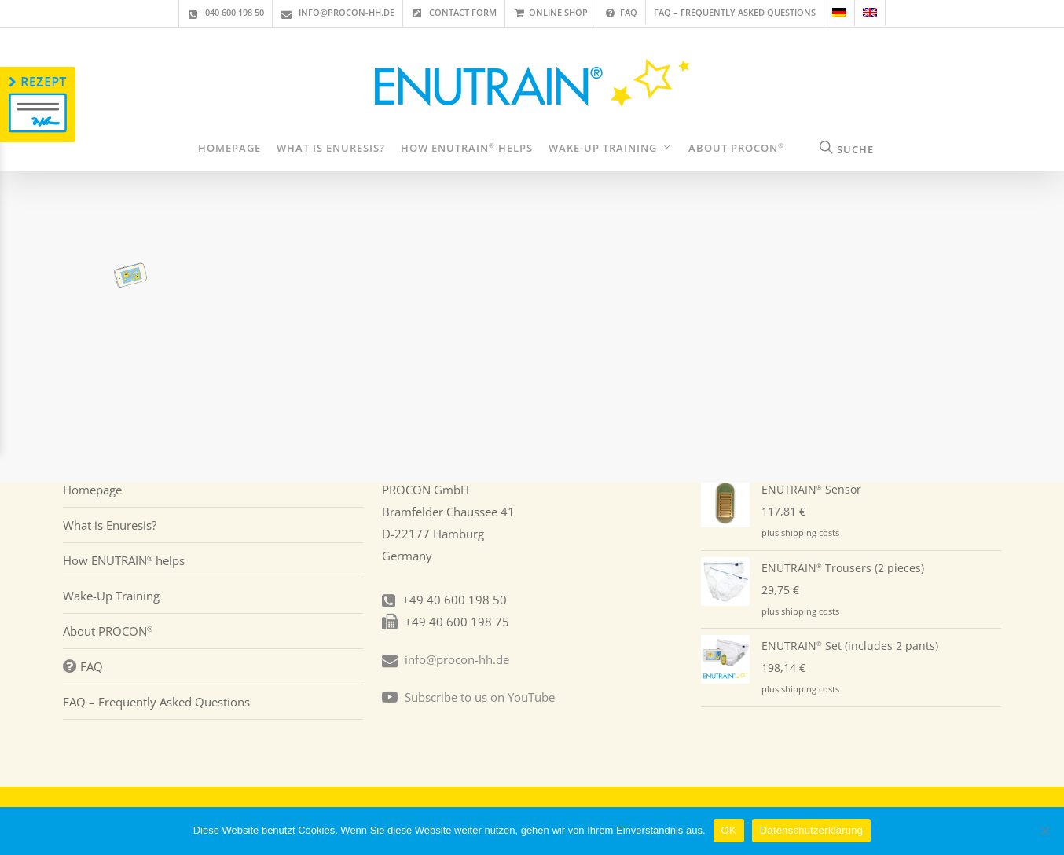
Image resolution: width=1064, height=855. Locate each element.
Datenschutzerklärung (811, 830)
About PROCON (107, 631)
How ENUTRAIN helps (124, 560)
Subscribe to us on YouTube (480, 697)
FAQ (83, 666)
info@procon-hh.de (457, 659)
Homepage (92, 489)
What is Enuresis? (109, 525)
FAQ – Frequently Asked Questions (156, 702)
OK (728, 830)
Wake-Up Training (111, 596)
